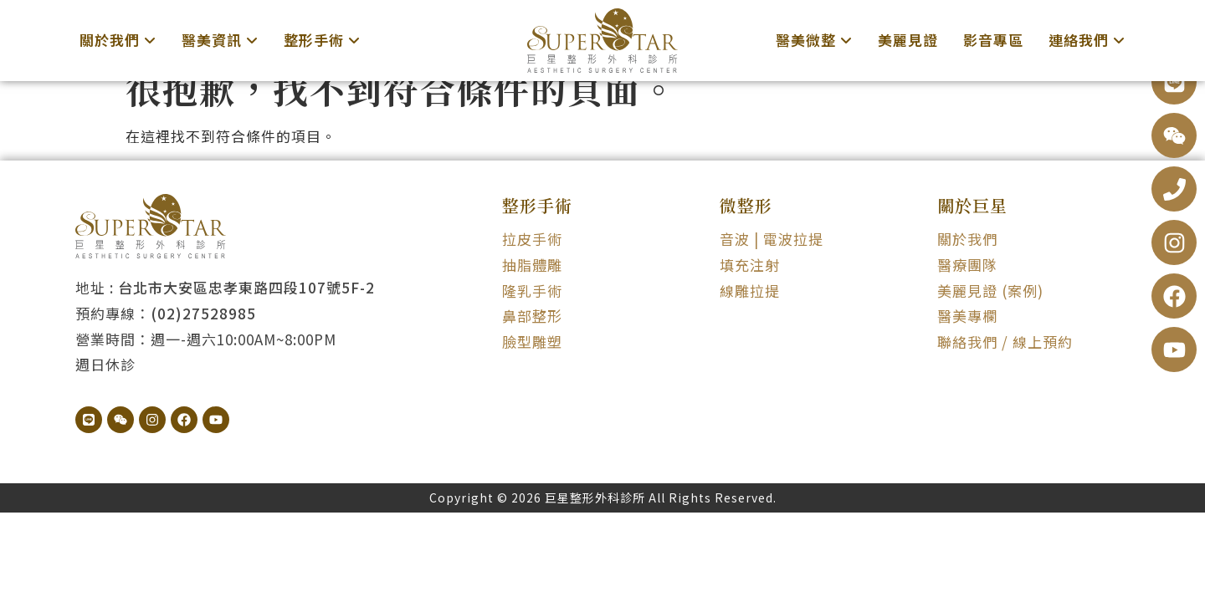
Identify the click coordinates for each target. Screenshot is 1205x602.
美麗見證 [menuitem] (908, 39)
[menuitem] (118, 40)
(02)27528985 (203, 334)
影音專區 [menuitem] (993, 39)
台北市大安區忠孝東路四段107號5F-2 (246, 309)
